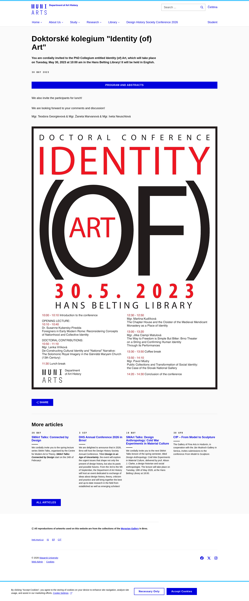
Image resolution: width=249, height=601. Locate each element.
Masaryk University (48, 558)
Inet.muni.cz (38, 539)
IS (48, 539)
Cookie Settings (62, 594)
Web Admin (37, 561)
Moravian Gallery (130, 528)
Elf (53, 539)
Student (212, 22)
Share (42, 402)
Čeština (212, 7)
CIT (59, 539)
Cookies (50, 561)
